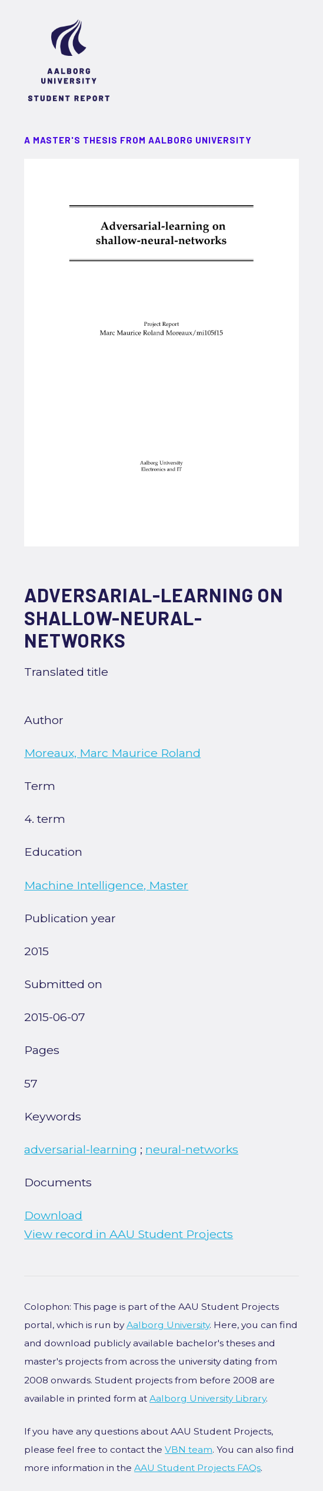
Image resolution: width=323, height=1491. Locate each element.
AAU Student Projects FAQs (197, 1467)
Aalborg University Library (207, 1398)
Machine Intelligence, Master (106, 885)
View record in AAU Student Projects (128, 1234)
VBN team (188, 1449)
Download (53, 1215)
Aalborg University (167, 1324)
